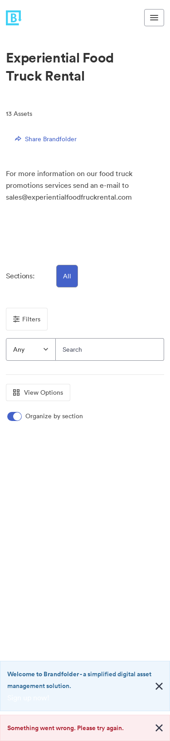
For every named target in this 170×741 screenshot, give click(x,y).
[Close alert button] (159, 686)
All (67, 276)
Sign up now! (28, 697)
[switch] (46, 416)
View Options (38, 392)
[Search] (110, 349)
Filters (26, 319)
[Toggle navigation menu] (154, 17)
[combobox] (31, 349)
